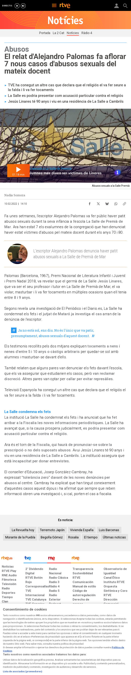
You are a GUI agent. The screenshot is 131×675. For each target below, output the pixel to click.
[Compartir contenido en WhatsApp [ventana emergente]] (115, 202)
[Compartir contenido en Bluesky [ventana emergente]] (107, 202)
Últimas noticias (114, 537)
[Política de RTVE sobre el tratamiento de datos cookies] (39, 645)
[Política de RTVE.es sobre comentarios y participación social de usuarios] (120, 645)
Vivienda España (81, 530)
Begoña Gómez (52, 537)
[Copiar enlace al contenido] (124, 202)
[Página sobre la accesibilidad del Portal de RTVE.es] (76, 643)
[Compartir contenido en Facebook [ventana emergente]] (89, 202)
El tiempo (90, 537)
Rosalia (73, 537)
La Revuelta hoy (23, 530)
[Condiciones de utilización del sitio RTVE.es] (5, 645)
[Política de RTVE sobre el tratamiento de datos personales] (21, 645)
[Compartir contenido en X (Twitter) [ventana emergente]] (98, 202)
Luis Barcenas (109, 530)
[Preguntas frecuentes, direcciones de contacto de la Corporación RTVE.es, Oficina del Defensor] (102, 643)
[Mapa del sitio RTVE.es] (91, 645)
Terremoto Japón (52, 530)
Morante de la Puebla (20, 537)
